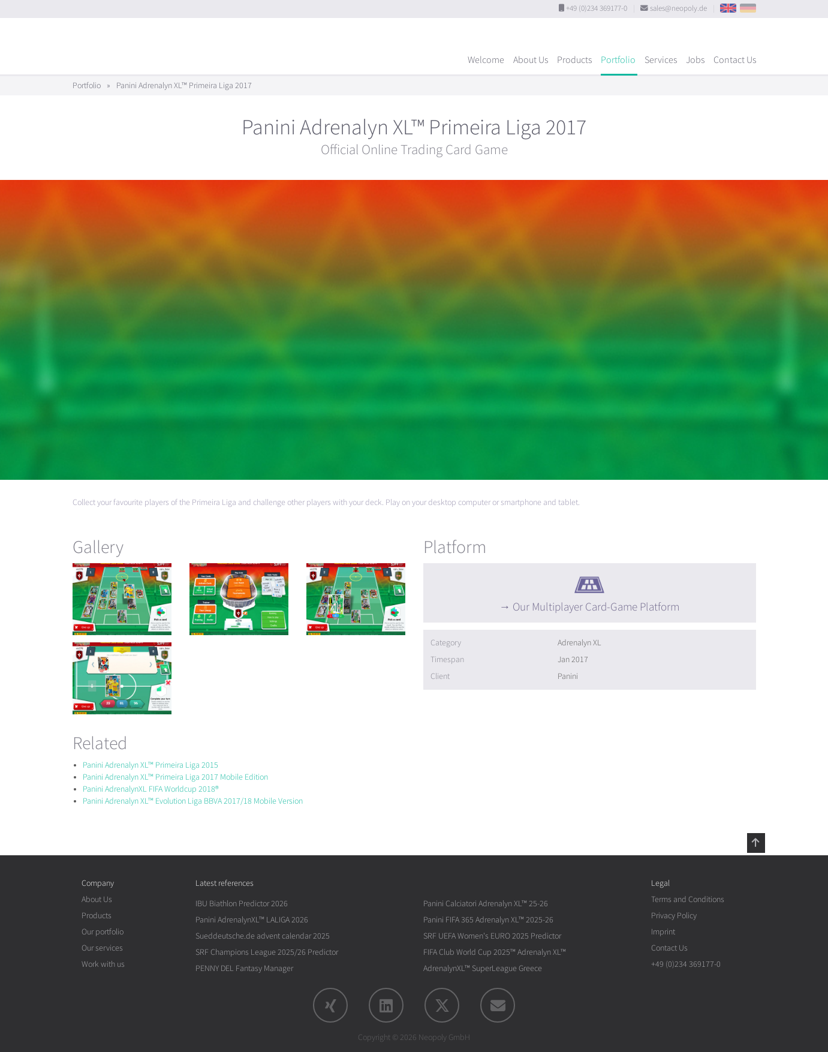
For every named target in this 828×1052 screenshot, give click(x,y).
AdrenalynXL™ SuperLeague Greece (482, 968)
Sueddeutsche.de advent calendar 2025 (262, 936)
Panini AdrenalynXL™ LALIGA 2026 (251, 920)
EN (728, 8)
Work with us (103, 964)
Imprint (663, 932)
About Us (530, 60)
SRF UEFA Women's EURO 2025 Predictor (492, 936)
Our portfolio (103, 932)
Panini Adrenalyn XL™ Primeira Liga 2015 (150, 765)
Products (574, 60)
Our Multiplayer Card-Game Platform (596, 607)
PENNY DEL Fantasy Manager (244, 968)
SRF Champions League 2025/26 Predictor (266, 952)
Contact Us (734, 60)
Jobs (695, 60)
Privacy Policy (674, 915)
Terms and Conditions (687, 899)
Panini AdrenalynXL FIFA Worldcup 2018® (151, 789)
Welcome (486, 60)
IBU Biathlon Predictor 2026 (241, 903)
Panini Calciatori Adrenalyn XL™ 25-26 (485, 903)
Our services (102, 948)
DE (748, 8)
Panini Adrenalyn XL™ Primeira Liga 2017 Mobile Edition (175, 777)
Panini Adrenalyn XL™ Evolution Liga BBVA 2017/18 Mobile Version (193, 801)
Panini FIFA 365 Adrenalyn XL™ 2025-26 (488, 920)
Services (661, 60)
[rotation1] (122, 599)
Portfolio (618, 60)
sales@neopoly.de (678, 8)
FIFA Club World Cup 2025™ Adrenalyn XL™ (494, 952)
